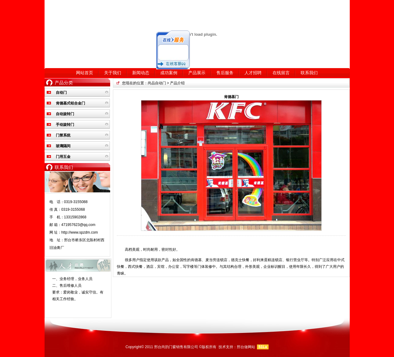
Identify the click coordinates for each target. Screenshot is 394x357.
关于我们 (112, 72)
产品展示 (196, 72)
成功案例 (168, 72)
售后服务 (224, 72)
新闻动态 (140, 72)
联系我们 (309, 72)
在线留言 (281, 72)
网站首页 (84, 72)
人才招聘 (253, 72)
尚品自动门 (157, 83)
